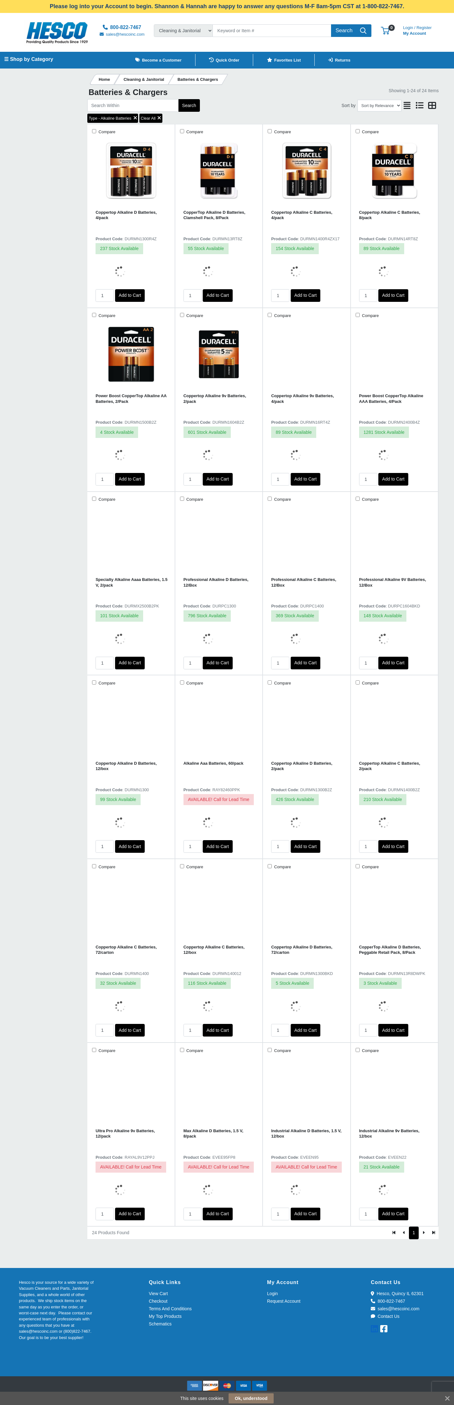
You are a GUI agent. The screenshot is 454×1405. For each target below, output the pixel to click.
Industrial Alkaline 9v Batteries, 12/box (389, 1133)
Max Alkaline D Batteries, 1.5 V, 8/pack (213, 1133)
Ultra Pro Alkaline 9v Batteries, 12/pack (125, 1133)
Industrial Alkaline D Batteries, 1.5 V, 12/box (306, 1133)
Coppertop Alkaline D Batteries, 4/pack (126, 215)
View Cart (158, 1293)
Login (272, 1293)
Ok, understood (251, 1398)
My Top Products (165, 1316)
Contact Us (385, 1316)
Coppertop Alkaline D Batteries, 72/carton (301, 950)
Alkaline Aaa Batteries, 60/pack (213, 763)
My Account (417, 30)
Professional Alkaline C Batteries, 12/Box (303, 582)
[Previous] (404, 1233)
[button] (385, 30)
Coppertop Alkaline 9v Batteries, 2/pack (214, 398)
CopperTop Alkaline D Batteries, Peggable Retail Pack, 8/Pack (390, 950)
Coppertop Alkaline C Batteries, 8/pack (389, 215)
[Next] (423, 1233)
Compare (106, 131)
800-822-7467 (388, 1301)
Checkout (158, 1301)
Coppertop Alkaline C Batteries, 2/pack (389, 766)
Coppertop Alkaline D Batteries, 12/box (126, 766)
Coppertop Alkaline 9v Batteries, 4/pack (302, 398)
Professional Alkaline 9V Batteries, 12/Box (392, 582)
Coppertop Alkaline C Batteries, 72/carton (126, 950)
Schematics (160, 1323)
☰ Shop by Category (28, 59)
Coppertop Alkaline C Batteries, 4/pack (301, 215)
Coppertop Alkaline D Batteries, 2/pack (301, 766)
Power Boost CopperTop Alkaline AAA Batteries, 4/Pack (391, 398)
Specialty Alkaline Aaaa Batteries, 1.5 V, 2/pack (131, 582)
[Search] (271, 30)
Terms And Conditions (170, 1308)
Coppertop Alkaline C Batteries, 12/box (214, 950)
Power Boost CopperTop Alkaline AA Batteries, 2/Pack (131, 398)
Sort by (348, 105)
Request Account (283, 1301)
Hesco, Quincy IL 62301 (397, 1293)
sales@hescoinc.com (395, 1308)
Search (189, 105)
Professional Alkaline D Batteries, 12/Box (215, 582)
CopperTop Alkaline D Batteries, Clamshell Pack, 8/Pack (214, 215)
